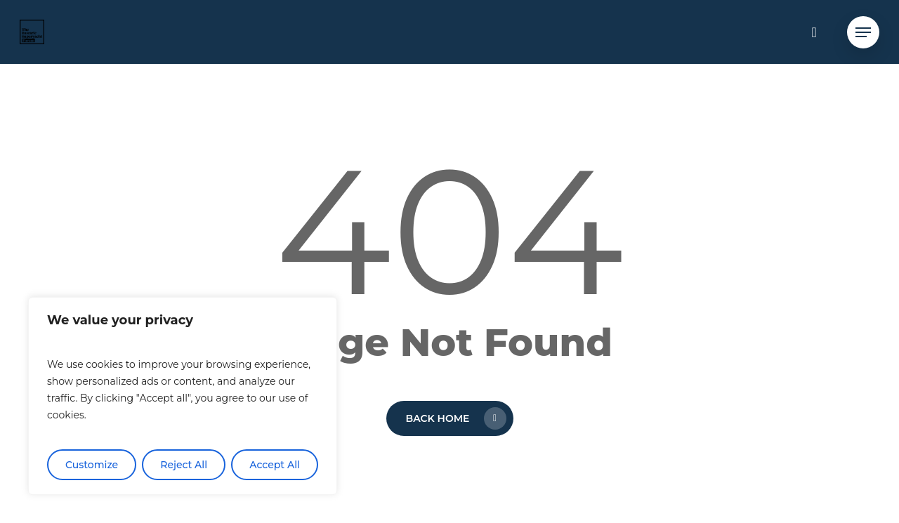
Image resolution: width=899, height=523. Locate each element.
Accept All (274, 464)
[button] (863, 32)
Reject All (183, 464)
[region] (182, 396)
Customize (91, 464)
